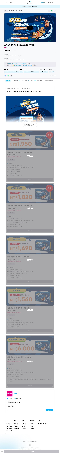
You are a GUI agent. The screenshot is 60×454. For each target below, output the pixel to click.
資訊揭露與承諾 (49, 81)
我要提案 (43, 2)
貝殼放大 (32, 426)
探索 (11, 2)
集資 (6, 11)
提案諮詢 (24, 426)
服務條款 (16, 426)
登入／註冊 (50, 2)
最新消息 (17, 80)
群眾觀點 (32, 428)
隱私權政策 (16, 428)
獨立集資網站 (11, 63)
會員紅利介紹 (9, 430)
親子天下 (8, 47)
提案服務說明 (9, 433)
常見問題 (25, 80)
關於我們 (8, 423)
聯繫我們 (24, 423)
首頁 (7, 2)
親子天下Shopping (21, 63)
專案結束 (32, 451)
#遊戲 (16, 11)
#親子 (20, 11)
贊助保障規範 (9, 428)
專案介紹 (8, 81)
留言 (33, 81)
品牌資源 (24, 428)
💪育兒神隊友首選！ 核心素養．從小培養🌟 (23, 65)
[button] (14, 2)
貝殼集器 (32, 423)
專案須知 (39, 81)
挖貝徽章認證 (9, 426)
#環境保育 (11, 11)
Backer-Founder (32, 447)
